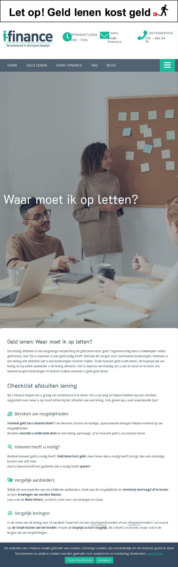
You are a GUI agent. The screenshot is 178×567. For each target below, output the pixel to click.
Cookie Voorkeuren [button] (79, 560)
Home (12, 65)
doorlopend (98, 522)
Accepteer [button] (104, 560)
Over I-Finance (69, 65)
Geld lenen (37, 65)
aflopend (134, 522)
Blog (111, 65)
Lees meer (155, 553)
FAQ (94, 65)
